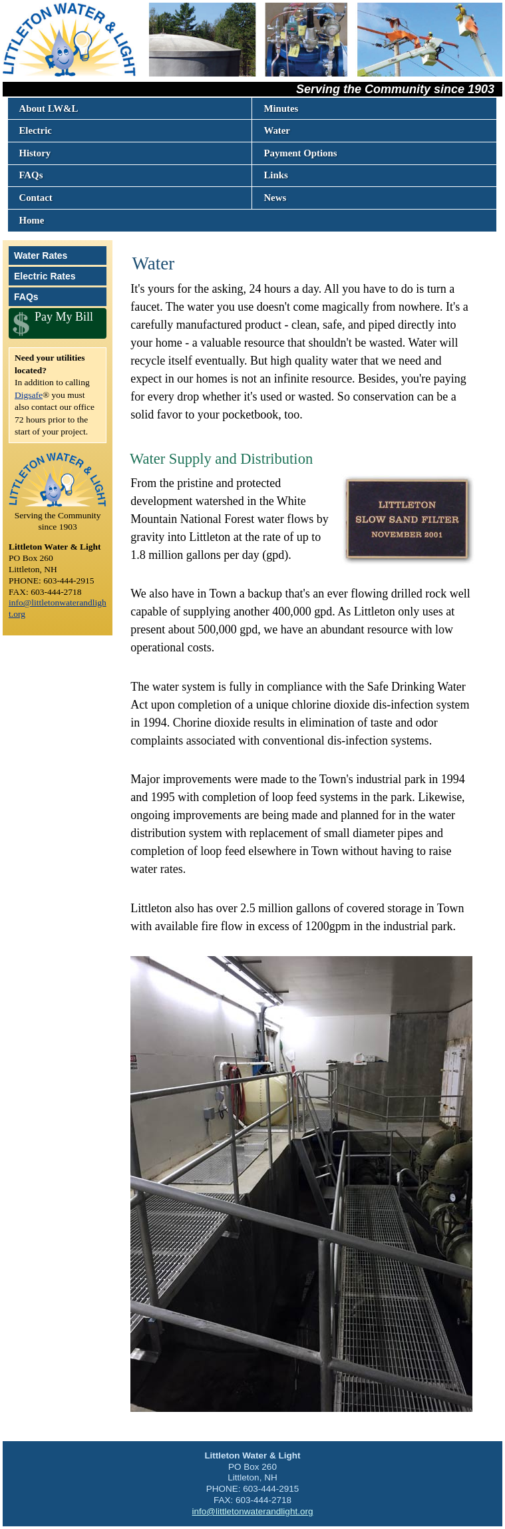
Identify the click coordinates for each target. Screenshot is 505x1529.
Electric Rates (45, 276)
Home (31, 220)
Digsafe (29, 395)
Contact (35, 197)
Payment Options (300, 153)
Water (276, 130)
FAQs (31, 175)
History (35, 153)
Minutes (280, 108)
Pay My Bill (64, 316)
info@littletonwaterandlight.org (252, 1511)
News (274, 197)
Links (275, 175)
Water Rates (40, 255)
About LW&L (48, 108)
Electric (35, 130)
